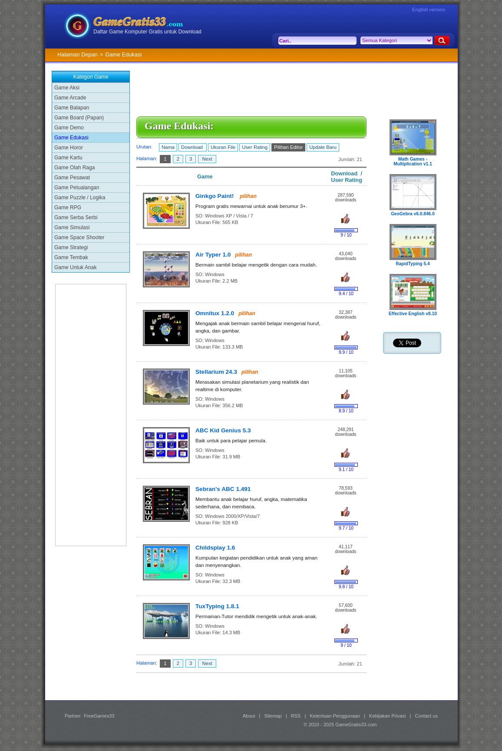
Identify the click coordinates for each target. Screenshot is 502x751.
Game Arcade (70, 98)
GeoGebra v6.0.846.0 (413, 213)
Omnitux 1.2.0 (214, 313)
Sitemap (273, 715)
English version (428, 9)
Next (207, 158)
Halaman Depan (77, 54)
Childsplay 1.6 (215, 547)
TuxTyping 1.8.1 (217, 606)
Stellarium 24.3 (216, 372)
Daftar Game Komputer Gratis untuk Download (147, 32)
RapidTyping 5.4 (412, 263)
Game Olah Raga (74, 168)
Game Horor (68, 148)
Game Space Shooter (79, 237)
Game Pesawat (72, 178)
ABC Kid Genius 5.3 (223, 430)
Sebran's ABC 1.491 (223, 489)
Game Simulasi (71, 227)
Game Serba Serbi (75, 217)
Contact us (426, 715)
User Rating (255, 147)
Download (192, 147)
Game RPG (67, 207)
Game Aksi (66, 88)
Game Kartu (68, 158)
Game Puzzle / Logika (79, 197)
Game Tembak (71, 257)
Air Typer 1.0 (213, 254)
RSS (296, 715)
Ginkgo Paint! (215, 196)
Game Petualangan (76, 187)
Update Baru (323, 147)
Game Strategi (71, 247)
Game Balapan (71, 108)
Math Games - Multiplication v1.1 (412, 161)
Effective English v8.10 (413, 313)
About (249, 715)
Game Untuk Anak (75, 267)
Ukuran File (223, 147)
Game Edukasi (71, 138)
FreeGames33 (99, 715)
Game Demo (69, 128)
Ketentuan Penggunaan (335, 715)
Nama (168, 147)
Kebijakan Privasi (387, 715)
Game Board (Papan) (79, 118)
